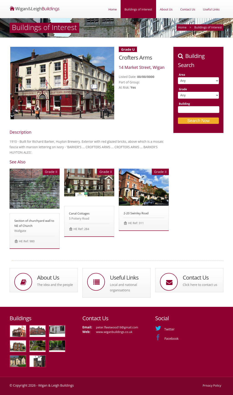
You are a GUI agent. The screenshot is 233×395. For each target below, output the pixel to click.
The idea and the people (55, 284)
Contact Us (187, 9)
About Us (166, 9)
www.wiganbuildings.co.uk (114, 332)
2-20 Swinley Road (136, 213)
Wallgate (20, 231)
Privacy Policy (212, 385)
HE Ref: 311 (136, 223)
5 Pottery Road (79, 218)
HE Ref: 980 (27, 241)
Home (112, 9)
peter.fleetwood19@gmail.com (117, 327)
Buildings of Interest (138, 9)
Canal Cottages (79, 213)
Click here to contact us (200, 284)
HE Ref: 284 (81, 229)
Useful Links (211, 9)
